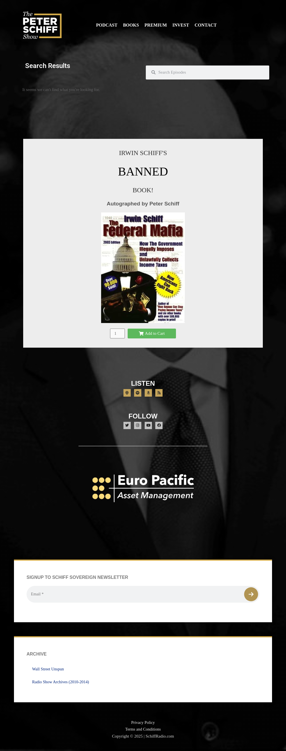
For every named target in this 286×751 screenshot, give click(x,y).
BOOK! (143, 190)
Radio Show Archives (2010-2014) (61, 682)
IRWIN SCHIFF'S (143, 153)
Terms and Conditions (143, 730)
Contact (206, 25)
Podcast (106, 25)
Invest (180, 25)
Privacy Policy (143, 723)
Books (131, 25)
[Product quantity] (117, 333)
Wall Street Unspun (48, 670)
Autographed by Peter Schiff (143, 203)
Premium (155, 25)
